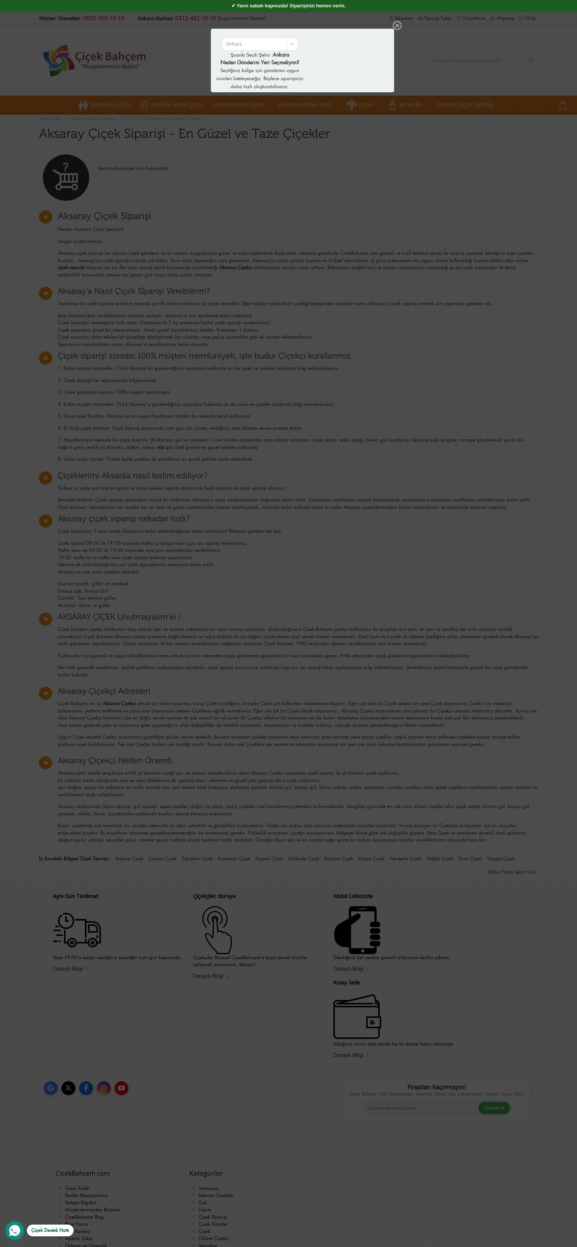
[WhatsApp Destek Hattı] (40, 1230)
